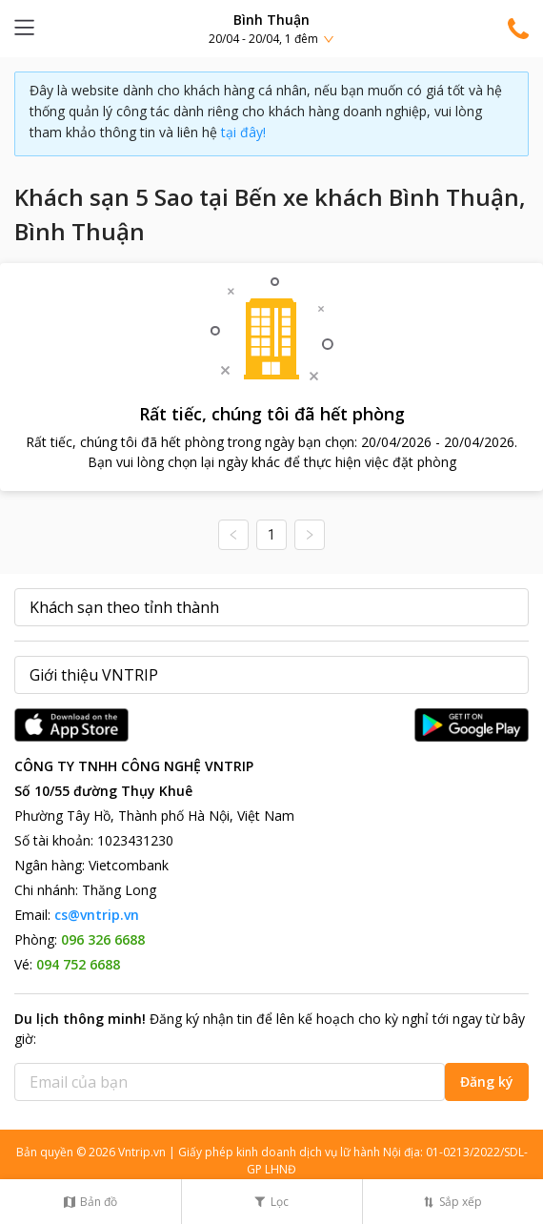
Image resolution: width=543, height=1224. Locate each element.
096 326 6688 (103, 939)
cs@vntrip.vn (96, 915)
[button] (271, 28)
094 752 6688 (78, 964)
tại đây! (243, 132)
